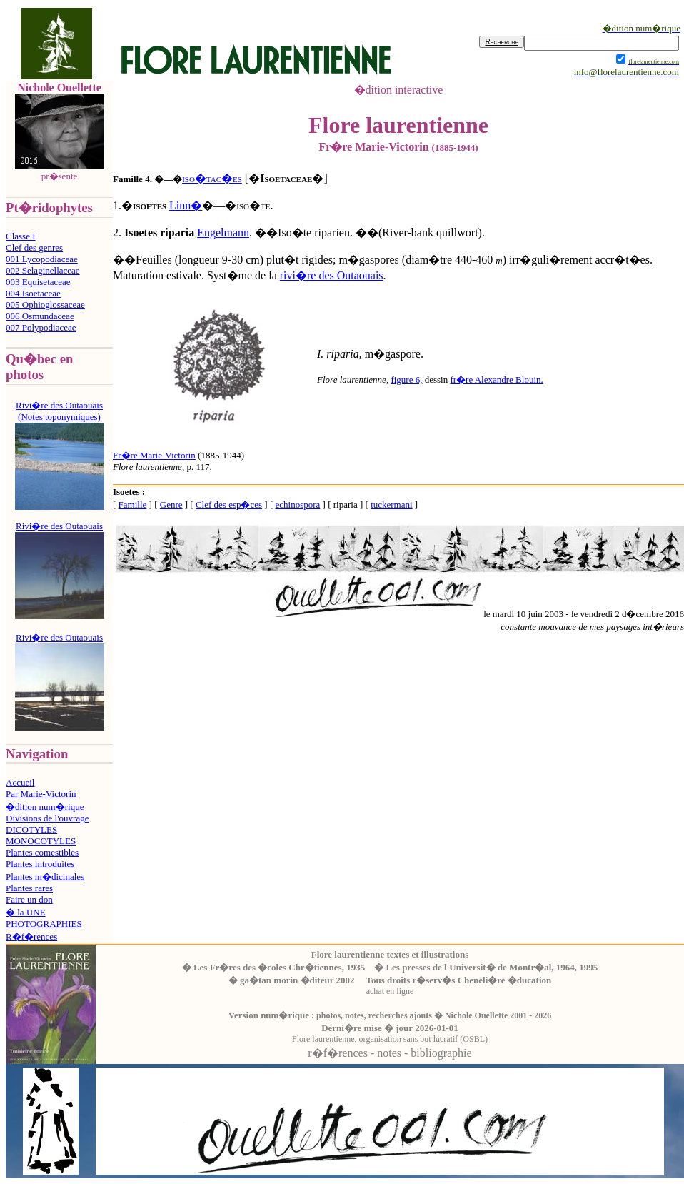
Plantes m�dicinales (45, 876)
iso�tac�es (212, 178)
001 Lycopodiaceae (42, 259)
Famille (133, 504)
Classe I (21, 236)
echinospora (298, 504)
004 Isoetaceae (33, 293)
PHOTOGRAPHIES (44, 923)
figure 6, (406, 379)
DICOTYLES (31, 829)
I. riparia (338, 354)
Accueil (20, 782)
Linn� (185, 205)
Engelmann (223, 232)
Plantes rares (29, 888)
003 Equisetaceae (38, 281)
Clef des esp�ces (229, 504)
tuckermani (391, 504)
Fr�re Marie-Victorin (154, 455)
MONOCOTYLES (41, 841)
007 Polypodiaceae (41, 327)
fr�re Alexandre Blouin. (496, 379)
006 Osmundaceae (40, 316)
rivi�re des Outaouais (331, 275)
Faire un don (29, 899)
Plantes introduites (40, 863)
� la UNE (26, 912)
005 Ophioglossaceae (45, 304)
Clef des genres (34, 247)
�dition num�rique (45, 806)
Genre (171, 504)
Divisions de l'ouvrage (47, 818)
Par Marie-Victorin (41, 793)
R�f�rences (31, 936)
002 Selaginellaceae (43, 270)
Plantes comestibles (42, 852)
